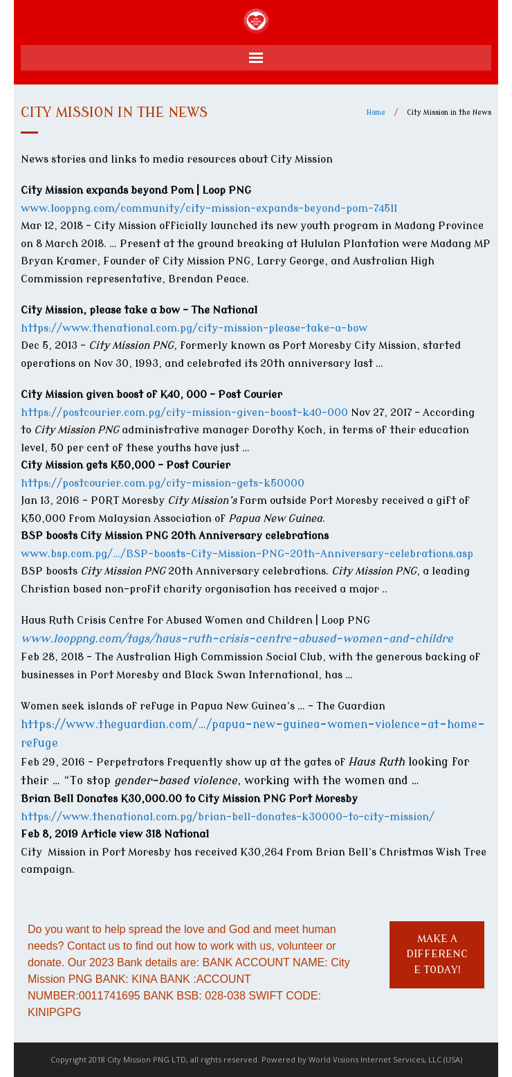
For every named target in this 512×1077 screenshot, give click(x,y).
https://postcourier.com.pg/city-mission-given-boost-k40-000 (184, 413)
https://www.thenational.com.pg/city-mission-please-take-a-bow (194, 328)
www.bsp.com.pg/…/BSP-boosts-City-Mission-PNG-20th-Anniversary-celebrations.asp (247, 554)
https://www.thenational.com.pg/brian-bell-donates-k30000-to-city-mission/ (229, 817)
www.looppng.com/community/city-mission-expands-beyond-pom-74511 (209, 209)
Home (376, 112)
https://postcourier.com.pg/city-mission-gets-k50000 (162, 483)
